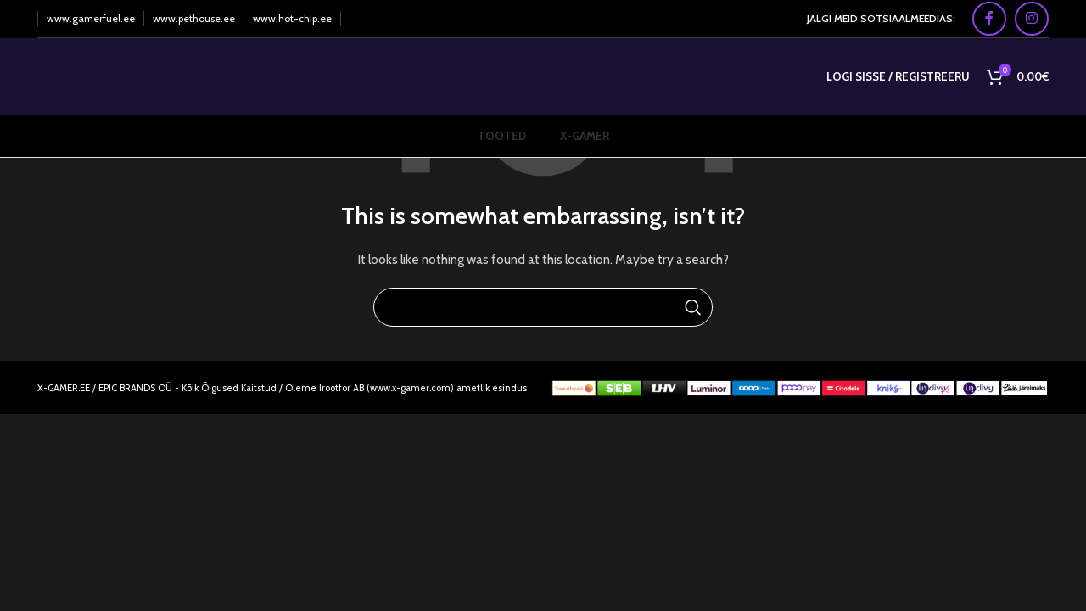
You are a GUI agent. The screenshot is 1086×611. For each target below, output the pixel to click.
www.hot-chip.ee (292, 18)
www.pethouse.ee (194, 18)
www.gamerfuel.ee (91, 18)
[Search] (543, 307)
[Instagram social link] (1032, 19)
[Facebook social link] (989, 19)
